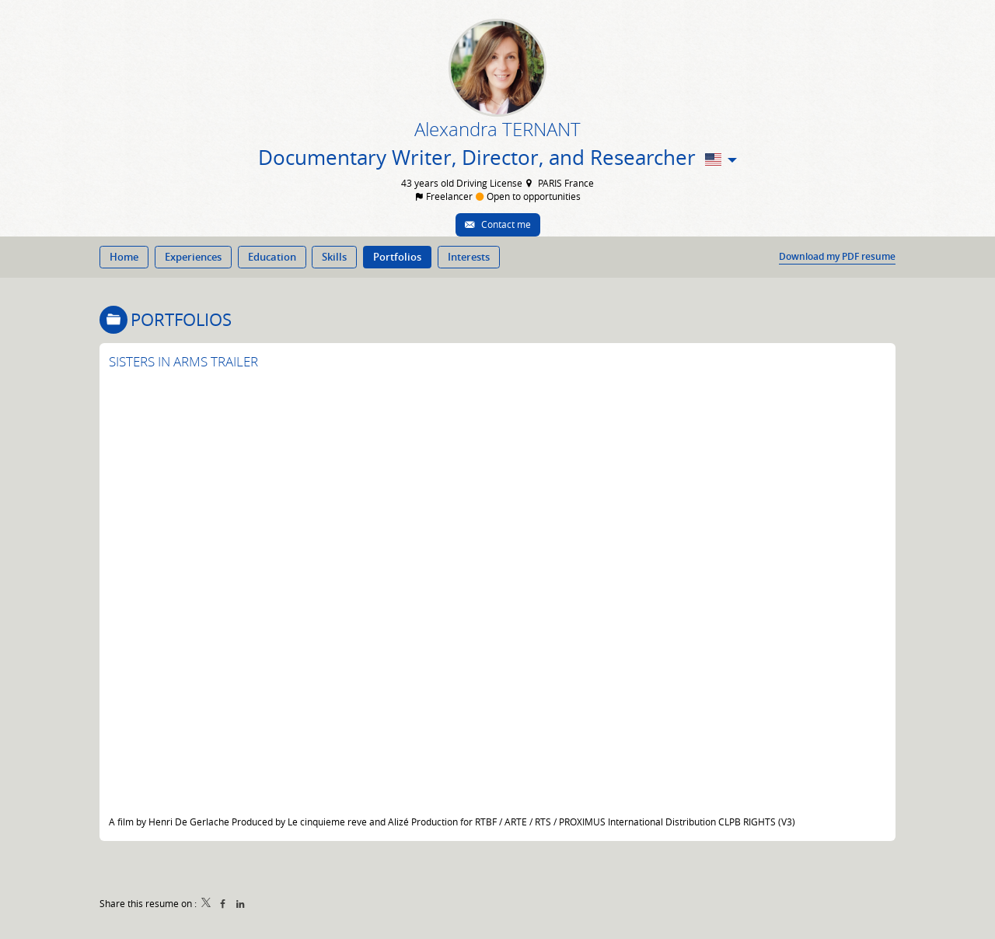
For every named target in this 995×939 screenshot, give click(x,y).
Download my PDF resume (837, 257)
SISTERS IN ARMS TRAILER (183, 361)
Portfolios (181, 319)
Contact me (505, 224)
